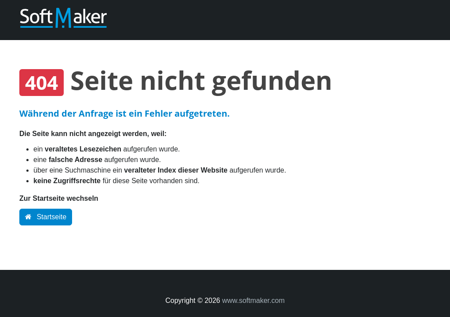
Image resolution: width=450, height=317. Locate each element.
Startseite (45, 217)
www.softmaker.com (253, 300)
